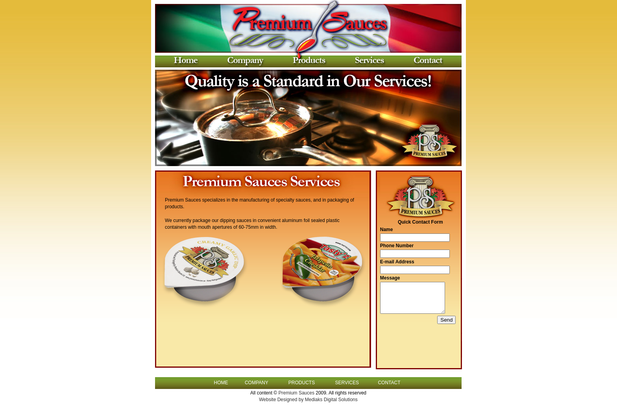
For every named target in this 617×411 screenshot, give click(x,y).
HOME (221, 386)
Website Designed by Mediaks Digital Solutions (308, 402)
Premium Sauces (297, 396)
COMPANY (256, 386)
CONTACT (389, 386)
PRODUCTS (301, 386)
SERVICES (346, 386)
